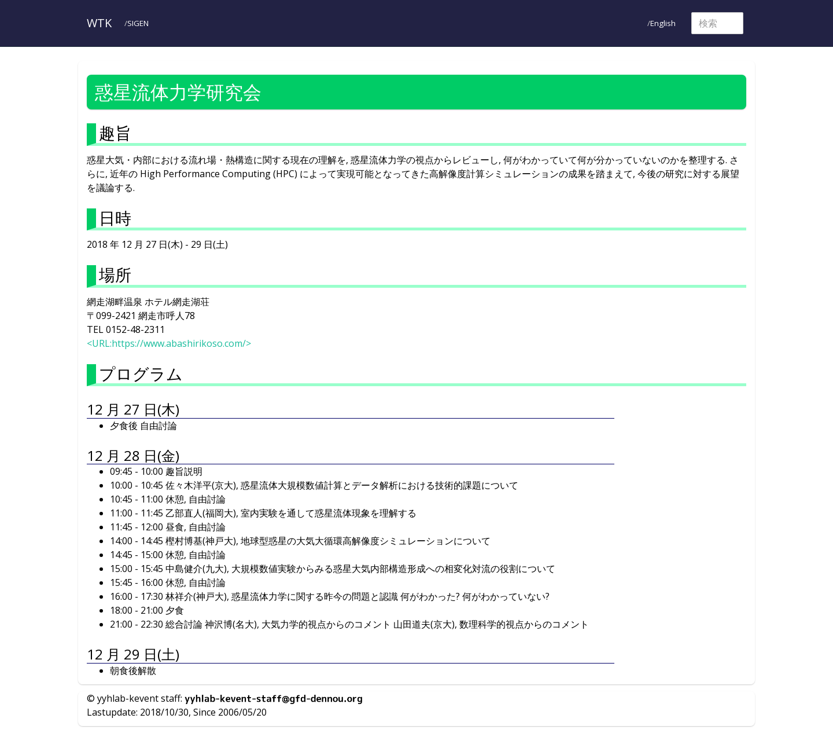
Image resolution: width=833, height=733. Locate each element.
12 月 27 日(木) (133, 409)
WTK (99, 23)
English (663, 23)
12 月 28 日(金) (133, 455)
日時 (115, 218)
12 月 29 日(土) (133, 654)
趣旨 (115, 133)
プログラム (141, 373)
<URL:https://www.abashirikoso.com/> (169, 343)
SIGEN (138, 23)
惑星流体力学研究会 (178, 91)
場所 (115, 274)
